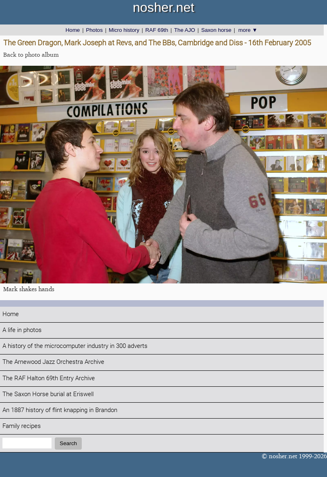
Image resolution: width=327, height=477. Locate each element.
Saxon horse (216, 30)
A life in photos (22, 330)
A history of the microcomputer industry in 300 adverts (75, 346)
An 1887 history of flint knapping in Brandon (59, 410)
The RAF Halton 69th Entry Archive (48, 378)
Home (72, 30)
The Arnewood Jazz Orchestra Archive (53, 362)
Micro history (124, 30)
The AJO (184, 30)
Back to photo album (31, 54)
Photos (94, 30)
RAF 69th (157, 30)
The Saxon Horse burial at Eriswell (48, 394)
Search (68, 443)
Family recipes (21, 426)
